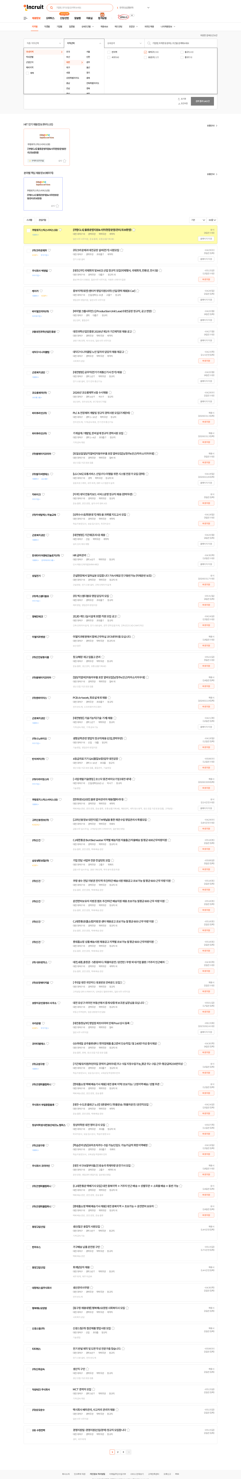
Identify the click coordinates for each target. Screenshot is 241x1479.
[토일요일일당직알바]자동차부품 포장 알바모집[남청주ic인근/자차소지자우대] (113, 454)
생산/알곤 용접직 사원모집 (86, 1227)
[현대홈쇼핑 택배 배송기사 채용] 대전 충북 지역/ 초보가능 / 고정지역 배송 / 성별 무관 (116, 1084)
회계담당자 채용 (81, 1267)
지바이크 (36, 494)
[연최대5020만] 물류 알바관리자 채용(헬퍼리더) (98, 799)
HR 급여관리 (79, 555)
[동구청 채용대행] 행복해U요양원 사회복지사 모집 (99, 1308)
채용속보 (104, 26)
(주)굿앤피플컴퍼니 (41, 1084)
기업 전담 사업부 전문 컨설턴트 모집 (91, 860)
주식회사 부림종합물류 (43, 1105)
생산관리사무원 (81, 1288)
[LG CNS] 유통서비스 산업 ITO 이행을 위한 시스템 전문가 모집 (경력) (109, 474)
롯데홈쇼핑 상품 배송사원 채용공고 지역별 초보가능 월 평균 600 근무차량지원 (113, 942)
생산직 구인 (79, 1369)
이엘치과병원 (38, 637)
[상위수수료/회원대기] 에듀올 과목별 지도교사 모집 (99, 515)
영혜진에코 (37, 616)
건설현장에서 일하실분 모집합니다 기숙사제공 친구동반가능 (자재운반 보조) (112, 576)
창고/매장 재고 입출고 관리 (87, 657)
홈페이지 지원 (206, 238)
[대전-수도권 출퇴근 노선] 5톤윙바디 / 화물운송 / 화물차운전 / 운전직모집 (110, 1105)
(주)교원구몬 (38, 1064)
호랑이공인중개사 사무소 (44, 1003)
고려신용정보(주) (40, 820)
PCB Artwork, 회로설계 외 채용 (90, 698)
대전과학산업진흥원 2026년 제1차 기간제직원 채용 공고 (102, 331)
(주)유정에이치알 (40, 982)
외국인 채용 (149, 26)
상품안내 (210, 125)
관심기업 (42, 220)
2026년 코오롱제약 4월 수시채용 (90, 393)
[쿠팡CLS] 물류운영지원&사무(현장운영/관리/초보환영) (102, 230)
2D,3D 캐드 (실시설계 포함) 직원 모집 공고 (95, 616)
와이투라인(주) (39, 413)
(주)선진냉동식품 (40, 657)
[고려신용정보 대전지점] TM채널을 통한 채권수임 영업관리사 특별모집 (110, 820)
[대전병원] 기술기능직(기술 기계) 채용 (93, 718)
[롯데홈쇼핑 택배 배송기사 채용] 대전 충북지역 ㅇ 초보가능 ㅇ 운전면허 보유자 (113, 1206)
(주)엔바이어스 (39, 698)
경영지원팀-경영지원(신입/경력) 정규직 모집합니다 (99, 1430)
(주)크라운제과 (39, 250)
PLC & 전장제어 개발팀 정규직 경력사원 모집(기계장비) (101, 413)
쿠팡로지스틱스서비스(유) (45, 230)
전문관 (131, 26)
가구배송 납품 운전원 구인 (86, 1247)
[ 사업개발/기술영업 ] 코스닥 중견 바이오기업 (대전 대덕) (102, 779)
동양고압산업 (38, 1227)
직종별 (47, 26)
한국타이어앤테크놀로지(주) (46, 555)
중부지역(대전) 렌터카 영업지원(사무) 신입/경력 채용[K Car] (104, 291)
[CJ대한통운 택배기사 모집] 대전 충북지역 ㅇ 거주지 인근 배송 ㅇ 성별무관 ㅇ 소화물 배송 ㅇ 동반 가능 (125, 1186)
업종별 (72, 26)
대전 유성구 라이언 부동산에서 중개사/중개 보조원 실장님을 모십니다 (108, 1003)
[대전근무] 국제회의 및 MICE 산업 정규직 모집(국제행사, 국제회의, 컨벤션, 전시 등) (115, 270)
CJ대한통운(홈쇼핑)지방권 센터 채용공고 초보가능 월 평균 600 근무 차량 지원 (113, 921)
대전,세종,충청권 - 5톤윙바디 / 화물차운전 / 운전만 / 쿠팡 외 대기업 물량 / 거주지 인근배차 (119, 962)
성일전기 (36, 576)
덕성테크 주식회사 (41, 1389)
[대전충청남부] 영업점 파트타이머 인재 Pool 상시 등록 (101, 1023)
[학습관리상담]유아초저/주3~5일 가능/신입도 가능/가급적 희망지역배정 (110, 1145)
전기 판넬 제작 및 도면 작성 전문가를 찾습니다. (97, 1349)
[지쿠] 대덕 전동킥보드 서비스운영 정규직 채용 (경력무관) (102, 494)
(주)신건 (36, 840)
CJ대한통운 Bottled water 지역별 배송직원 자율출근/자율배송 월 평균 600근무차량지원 (120, 840)
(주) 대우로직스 (39, 962)
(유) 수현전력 (38, 1430)
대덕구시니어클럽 (40, 352)
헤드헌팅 (118, 26)
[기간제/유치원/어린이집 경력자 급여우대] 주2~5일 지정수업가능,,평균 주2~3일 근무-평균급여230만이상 (128, 1064)
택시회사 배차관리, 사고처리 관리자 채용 (94, 1410)
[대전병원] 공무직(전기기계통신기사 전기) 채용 (97, 372)
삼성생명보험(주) (40, 860)
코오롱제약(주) (39, 393)
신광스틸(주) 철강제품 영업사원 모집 (92, 1328)
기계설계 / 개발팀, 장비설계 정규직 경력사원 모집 (98, 433)
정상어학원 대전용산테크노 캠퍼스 (49, 1125)
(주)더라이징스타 (40, 779)
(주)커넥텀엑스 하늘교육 (44, 515)
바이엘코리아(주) (40, 311)
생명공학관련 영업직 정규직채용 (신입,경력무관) (98, 738)
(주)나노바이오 (39, 738)
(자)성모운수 (38, 1410)
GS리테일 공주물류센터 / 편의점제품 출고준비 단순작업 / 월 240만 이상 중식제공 (115, 1043)
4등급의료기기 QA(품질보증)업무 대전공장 (95, 759)
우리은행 (36, 1023)
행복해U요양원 (39, 1308)
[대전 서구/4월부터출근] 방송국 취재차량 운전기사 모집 (101, 1166)
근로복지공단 (38, 372)
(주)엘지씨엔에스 (40, 474)
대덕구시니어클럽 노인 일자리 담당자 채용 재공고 (98, 352)
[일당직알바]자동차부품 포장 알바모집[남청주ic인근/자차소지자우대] (109, 677)
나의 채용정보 (166, 26)
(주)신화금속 (38, 1369)
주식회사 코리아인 (41, 1166)
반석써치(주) (38, 759)
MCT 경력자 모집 (82, 1389)
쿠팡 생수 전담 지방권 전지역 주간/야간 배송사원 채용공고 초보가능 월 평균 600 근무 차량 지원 (122, 881)
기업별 (59, 26)
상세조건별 (86, 26)
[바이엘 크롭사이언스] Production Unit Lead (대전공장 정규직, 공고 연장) (112, 311)
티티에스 (36, 1349)
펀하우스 (36, 1247)
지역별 (34, 26)
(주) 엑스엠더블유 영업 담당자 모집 (91, 596)
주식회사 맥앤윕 (40, 270)
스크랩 (64, 160)
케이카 (35, 291)
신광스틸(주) (38, 1328)
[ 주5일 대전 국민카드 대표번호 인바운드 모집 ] (97, 982)
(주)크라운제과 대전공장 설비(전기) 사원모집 (96, 250)
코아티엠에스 (38, 1043)
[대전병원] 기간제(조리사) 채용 (89, 535)
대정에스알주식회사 (41, 1288)
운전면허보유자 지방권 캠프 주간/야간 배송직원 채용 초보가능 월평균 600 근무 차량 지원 (119, 901)
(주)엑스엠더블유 (40, 596)
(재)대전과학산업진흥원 (43, 331)
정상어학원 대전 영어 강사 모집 (89, 1125)
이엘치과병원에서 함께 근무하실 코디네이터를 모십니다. (102, 637)
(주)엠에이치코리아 (41, 454)
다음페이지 (128, 1452)
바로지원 (206, 279)
